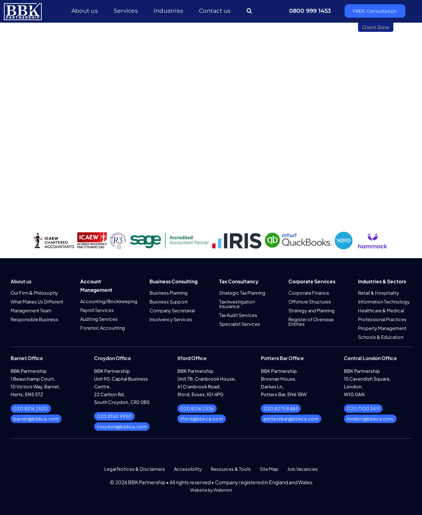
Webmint (222, 490)
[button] (249, 11)
